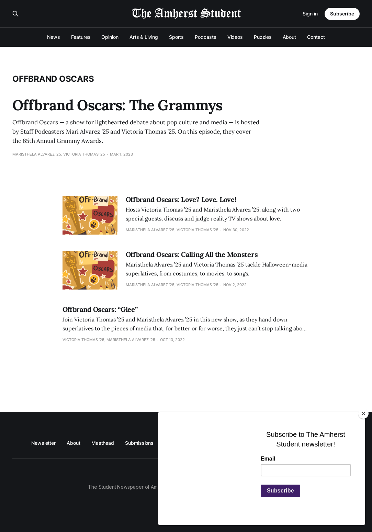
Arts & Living (143, 37)
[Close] (363, 413)
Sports (176, 37)
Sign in (310, 13)
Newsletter (43, 443)
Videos (235, 37)
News (53, 37)
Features (80, 37)
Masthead (102, 443)
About (289, 37)
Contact (316, 37)
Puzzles (262, 37)
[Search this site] (15, 14)
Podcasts (205, 37)
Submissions (139, 443)
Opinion (109, 37)
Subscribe (342, 13)
